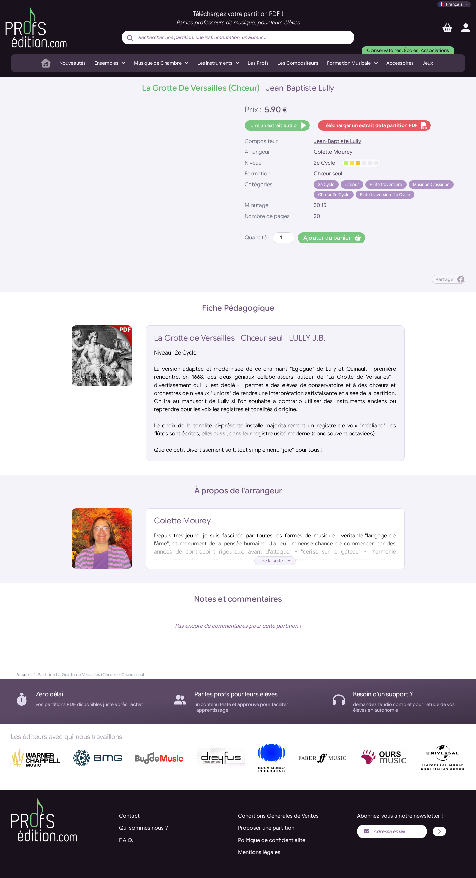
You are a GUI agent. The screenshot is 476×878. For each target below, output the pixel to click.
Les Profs (258, 63)
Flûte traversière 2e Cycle (385, 194)
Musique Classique (431, 184)
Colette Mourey (333, 152)
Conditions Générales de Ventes (278, 816)
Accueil (23, 674)
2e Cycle (326, 184)
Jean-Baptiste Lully (337, 141)
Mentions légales (259, 852)
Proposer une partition (266, 828)
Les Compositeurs (297, 63)
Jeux (427, 63)
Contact (129, 816)
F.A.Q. (126, 840)
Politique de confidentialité (271, 840)
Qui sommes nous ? (143, 828)
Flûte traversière (386, 184)
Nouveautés (72, 63)
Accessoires (400, 63)
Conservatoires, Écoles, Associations (408, 50)
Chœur (352, 184)
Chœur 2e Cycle (333, 194)
